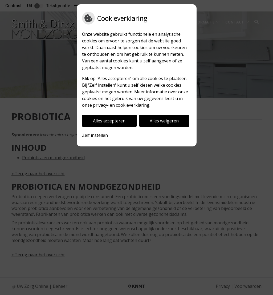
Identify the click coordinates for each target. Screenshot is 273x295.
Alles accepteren (109, 121)
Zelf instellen (95, 135)
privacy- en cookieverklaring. (121, 105)
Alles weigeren (164, 121)
